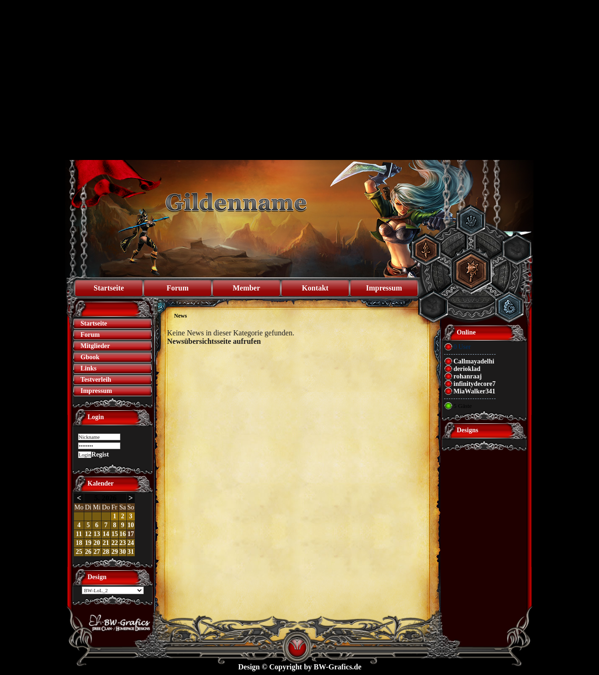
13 (97, 533)
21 (105, 542)
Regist (100, 454)
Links (88, 368)
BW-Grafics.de (337, 667)
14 (105, 533)
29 (114, 551)
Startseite (109, 288)
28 (105, 551)
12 (88, 533)
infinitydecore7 (474, 383)
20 (97, 542)
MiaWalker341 (474, 391)
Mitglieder (95, 345)
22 (114, 542)
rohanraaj (467, 376)
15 (114, 533)
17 (130, 533)
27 (97, 551)
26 (88, 551)
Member (246, 288)
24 (130, 542)
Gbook (89, 357)
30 (122, 551)
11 (79, 533)
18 (79, 542)
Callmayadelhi (473, 361)
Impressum (384, 288)
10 (130, 525)
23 (122, 542)
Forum (178, 288)
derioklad (467, 368)
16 (122, 533)
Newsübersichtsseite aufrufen (214, 341)
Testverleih (95, 379)
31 (130, 551)
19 (88, 542)
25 (79, 551)
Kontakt (315, 288)
